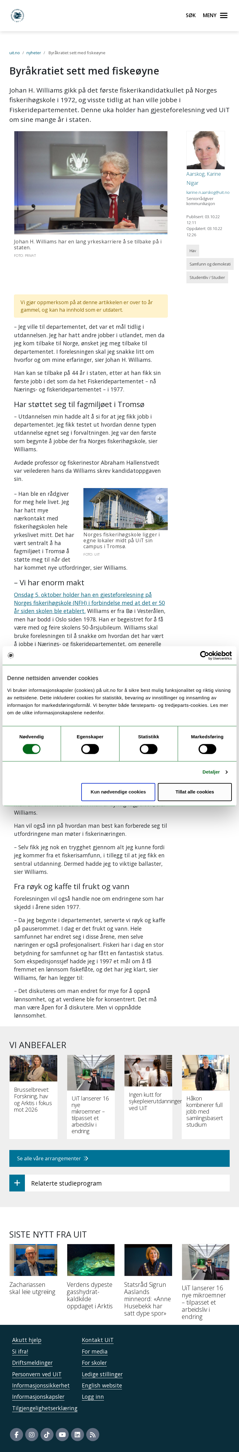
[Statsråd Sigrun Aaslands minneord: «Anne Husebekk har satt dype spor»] (148, 1282)
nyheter (33, 52)
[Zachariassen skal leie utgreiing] (33, 1272)
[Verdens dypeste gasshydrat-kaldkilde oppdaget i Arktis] (91, 1279)
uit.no (14, 52)
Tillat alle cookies (195, 791)
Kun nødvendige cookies (118, 791)
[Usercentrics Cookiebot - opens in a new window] (204, 655)
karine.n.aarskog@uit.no (208, 192)
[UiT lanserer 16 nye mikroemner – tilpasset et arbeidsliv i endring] (206, 1284)
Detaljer (211, 772)
